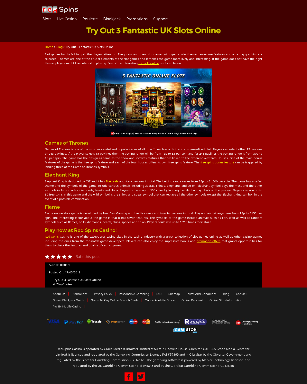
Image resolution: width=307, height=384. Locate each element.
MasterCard (146, 321)
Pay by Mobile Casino (67, 306)
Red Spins (52, 236)
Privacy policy (103, 294)
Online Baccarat (192, 300)
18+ (248, 321)
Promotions (137, 18)
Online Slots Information (225, 300)
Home (49, 47)
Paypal (73, 322)
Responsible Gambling (134, 294)
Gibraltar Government (156, 329)
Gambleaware (167, 321)
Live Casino (67, 18)
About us (59, 294)
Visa (53, 321)
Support (160, 18)
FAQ (159, 294)
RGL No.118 (226, 365)
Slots (46, 18)
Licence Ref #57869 (164, 354)
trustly (94, 321)
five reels (112, 181)
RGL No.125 (137, 360)
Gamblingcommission (221, 321)
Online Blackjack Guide (68, 300)
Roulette (90, 18)
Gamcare (196, 322)
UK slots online (148, 63)
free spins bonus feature (217, 162)
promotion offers (208, 241)
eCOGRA (126, 329)
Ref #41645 (145, 365)
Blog (59, 47)
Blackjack (112, 18)
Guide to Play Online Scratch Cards (114, 300)
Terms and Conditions (201, 294)
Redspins (60, 8)
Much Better (115, 322)
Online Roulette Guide (160, 300)
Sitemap (174, 294)
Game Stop (185, 329)
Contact (241, 294)
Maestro (133, 321)
